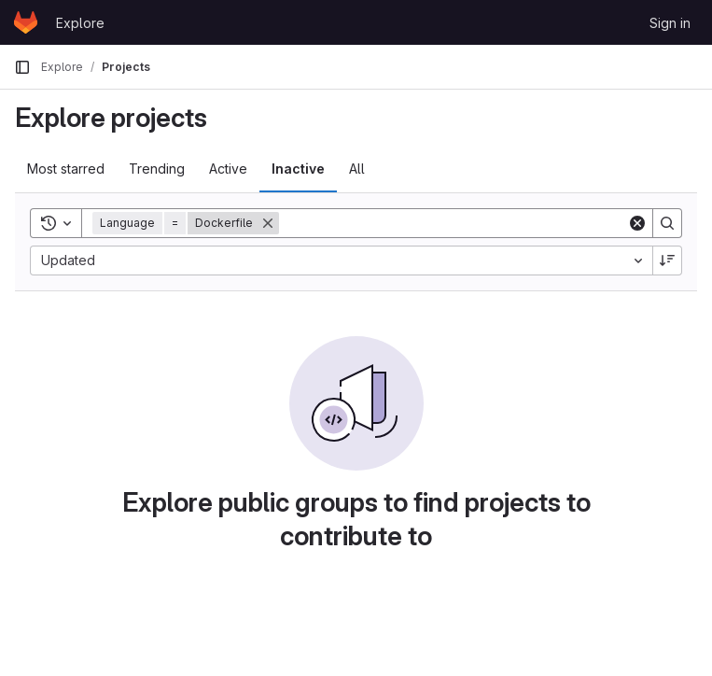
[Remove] (268, 223)
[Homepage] (25, 22)
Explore (80, 23)
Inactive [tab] (298, 168)
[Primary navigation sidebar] (22, 67)
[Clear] (637, 223)
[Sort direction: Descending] (667, 260)
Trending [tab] (157, 168)
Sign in (670, 23)
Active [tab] (228, 168)
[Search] (453, 223)
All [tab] (357, 168)
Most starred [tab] (66, 168)
